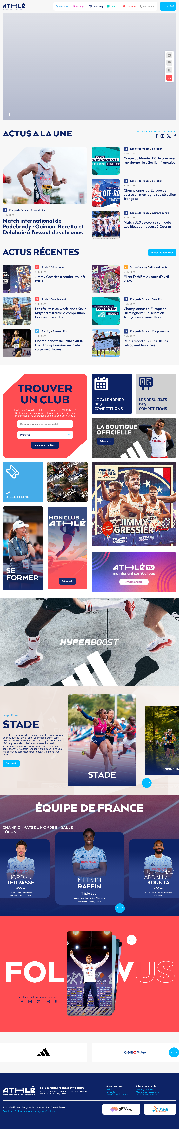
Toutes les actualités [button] (162, 265)
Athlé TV (113, 6)
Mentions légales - (36, 1111)
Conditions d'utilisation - (15, 1111)
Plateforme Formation (117, 1094)
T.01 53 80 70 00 (47, 1093)
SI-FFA (109, 1089)
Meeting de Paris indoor (148, 1091)
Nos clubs (129, 6)
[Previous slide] (144, 796)
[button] (133, 953)
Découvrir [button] (11, 776)
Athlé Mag (96, 6)
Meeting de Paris (144, 1089)
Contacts (50, 1111)
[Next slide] (149, 796)
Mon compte (147, 6)
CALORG (111, 1091)
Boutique (79, 6)
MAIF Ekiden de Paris (146, 1094)
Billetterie (62, 6)
